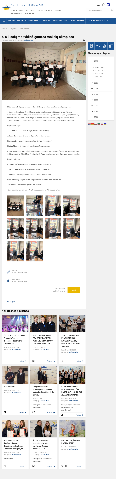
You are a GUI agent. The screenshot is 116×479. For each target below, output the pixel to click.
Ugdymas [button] (11, 20)
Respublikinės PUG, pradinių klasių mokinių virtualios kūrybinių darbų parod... (43, 391)
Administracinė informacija (49, 11)
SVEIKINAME (9, 387)
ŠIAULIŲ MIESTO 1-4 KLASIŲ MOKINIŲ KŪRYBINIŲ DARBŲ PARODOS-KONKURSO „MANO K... (70, 340)
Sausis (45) (98, 77)
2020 (96, 111)
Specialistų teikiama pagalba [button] (29, 20)
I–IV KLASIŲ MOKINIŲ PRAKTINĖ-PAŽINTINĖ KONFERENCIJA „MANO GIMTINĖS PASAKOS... (43, 339)
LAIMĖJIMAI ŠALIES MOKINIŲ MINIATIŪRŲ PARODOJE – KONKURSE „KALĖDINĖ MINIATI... (71, 391)
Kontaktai (29, 13)
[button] (98, 4)
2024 (96, 89)
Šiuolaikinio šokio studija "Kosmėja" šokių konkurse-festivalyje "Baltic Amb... (14, 339)
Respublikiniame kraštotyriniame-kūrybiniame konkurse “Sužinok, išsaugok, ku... (14, 444)
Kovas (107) (99, 70)
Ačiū (74, 290)
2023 (96, 94)
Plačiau (21, 361)
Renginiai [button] (80, 20)
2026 (96, 61)
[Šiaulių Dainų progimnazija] (6, 7)
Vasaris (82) (99, 74)
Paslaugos (30, 11)
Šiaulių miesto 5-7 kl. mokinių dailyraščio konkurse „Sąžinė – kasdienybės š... (41, 444)
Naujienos (13, 29)
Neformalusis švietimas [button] (52, 20)
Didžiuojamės (24, 29)
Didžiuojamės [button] (69, 20)
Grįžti (13, 302)
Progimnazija (17, 13)
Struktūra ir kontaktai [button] (98, 20)
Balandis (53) (99, 67)
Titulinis (4, 29)
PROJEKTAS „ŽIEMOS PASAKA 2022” (70, 441)
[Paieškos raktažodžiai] (100, 10)
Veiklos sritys (17, 11)
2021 (96, 106)
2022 (96, 100)
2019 (96, 117)
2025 (96, 83)
